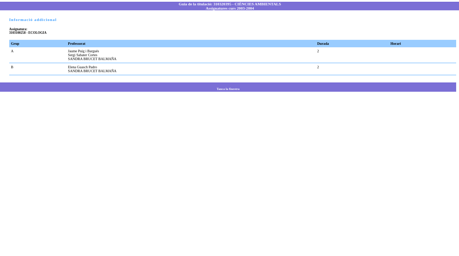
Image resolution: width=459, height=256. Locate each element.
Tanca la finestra (228, 89)
